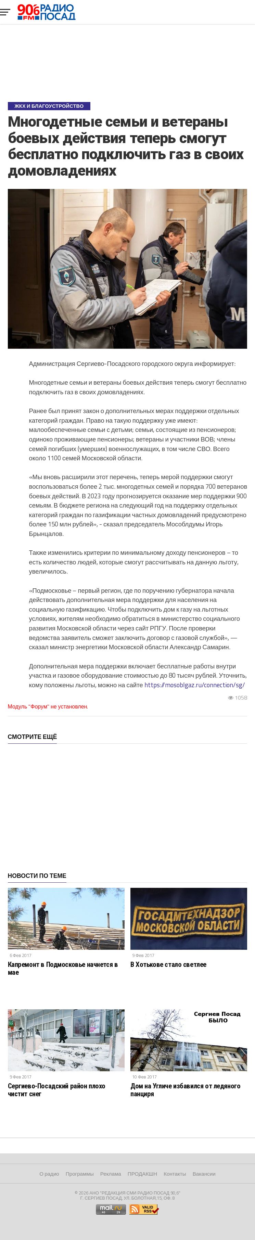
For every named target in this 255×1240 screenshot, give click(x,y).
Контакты (175, 1174)
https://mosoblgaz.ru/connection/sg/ (194, 685)
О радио (49, 1174)
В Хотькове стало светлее (168, 964)
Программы (80, 1174)
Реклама (110, 1174)
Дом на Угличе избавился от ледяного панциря (185, 1090)
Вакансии (204, 1174)
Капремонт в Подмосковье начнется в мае (63, 968)
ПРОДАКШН (142, 1174)
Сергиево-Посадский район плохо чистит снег (57, 1090)
